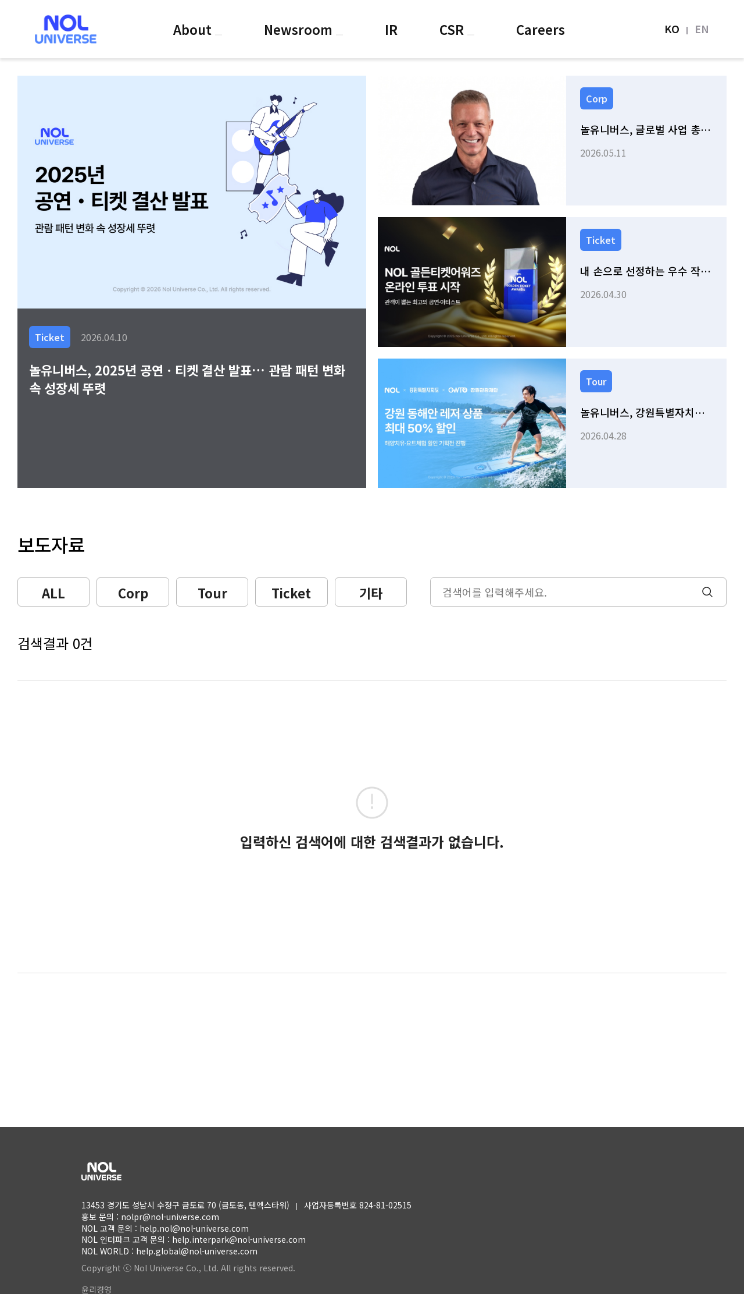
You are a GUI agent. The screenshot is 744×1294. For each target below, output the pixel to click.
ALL (53, 592)
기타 (370, 592)
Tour (212, 592)
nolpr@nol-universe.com (170, 1216)
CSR (453, 29)
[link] (552, 140)
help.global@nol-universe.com (196, 1251)
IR (391, 29)
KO (671, 29)
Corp (133, 592)
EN (702, 29)
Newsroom (300, 29)
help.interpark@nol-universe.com (239, 1239)
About (194, 29)
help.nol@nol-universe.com (194, 1228)
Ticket (291, 592)
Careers (540, 29)
